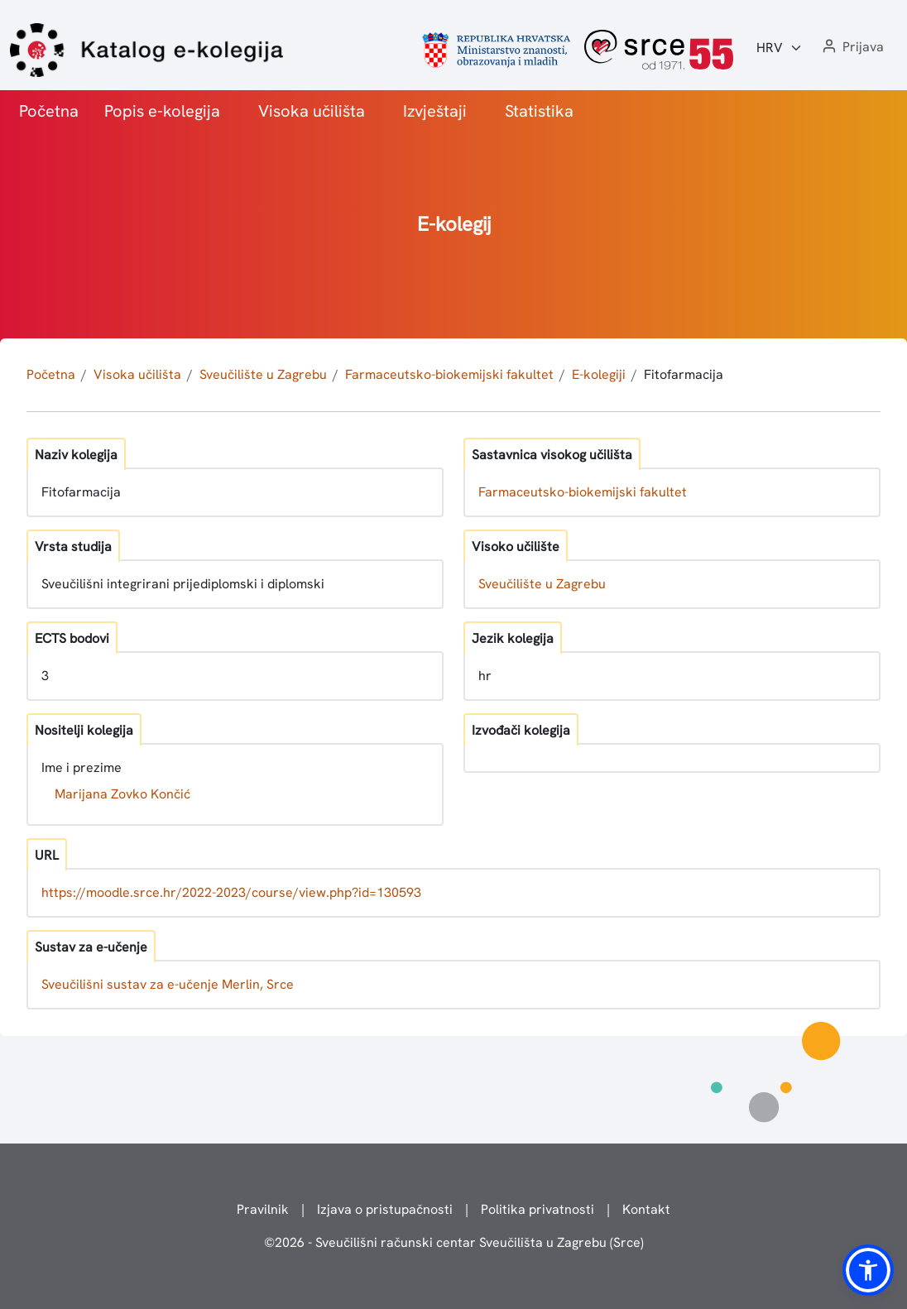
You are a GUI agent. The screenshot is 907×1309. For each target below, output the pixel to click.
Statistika (539, 111)
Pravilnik (263, 1209)
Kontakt (646, 1209)
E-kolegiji (599, 374)
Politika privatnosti (537, 1209)
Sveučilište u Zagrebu (263, 374)
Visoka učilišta (311, 111)
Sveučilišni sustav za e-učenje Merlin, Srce (167, 984)
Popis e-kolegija (162, 111)
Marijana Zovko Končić (122, 794)
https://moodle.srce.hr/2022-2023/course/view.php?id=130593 (231, 892)
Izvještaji (435, 111)
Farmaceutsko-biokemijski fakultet (449, 374)
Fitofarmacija (683, 374)
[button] (851, 48)
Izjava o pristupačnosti (385, 1209)
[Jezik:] (779, 48)
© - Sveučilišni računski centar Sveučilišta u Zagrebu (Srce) (454, 1242)
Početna (49, 111)
